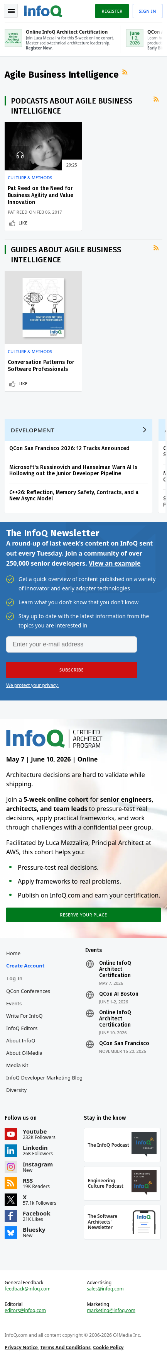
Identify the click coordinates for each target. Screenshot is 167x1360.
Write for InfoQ (24, 1015)
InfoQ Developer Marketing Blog (44, 1077)
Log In (15, 978)
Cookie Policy (108, 1347)
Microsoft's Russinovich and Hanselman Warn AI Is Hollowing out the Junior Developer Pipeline (73, 470)
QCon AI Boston (118, 994)
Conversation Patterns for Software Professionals (41, 365)
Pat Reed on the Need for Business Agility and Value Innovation (40, 195)
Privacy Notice (21, 1347)
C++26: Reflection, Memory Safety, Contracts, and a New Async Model (73, 495)
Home (13, 953)
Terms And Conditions (65, 1347)
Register (111, 11)
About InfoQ (20, 1040)
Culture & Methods (30, 177)
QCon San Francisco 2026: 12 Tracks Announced (69, 448)
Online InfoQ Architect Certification (115, 969)
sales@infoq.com (105, 1289)
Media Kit (17, 1065)
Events (14, 1003)
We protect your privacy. (32, 685)
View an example (115, 563)
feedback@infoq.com (28, 1289)
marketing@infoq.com (111, 1310)
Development (32, 430)
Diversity (16, 1089)
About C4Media (24, 1052)
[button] (71, 670)
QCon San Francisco (124, 1043)
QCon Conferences (28, 991)
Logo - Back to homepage (43, 10)
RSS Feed (125, 72)
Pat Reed (17, 212)
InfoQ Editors (21, 1028)
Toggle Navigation (11, 11)
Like (23, 223)
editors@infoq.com (25, 1310)
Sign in (147, 11)
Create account (25, 965)
